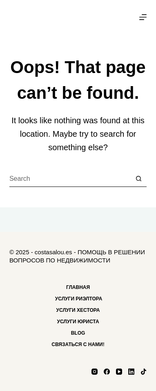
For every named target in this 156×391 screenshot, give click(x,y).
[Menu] (143, 17)
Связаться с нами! (77, 344)
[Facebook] (107, 372)
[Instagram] (94, 372)
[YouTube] (119, 372)
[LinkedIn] (131, 372)
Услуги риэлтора (78, 299)
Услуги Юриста (78, 321)
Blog (78, 333)
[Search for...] (69, 179)
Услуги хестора (78, 310)
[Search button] (138, 179)
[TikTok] (143, 372)
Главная (78, 287)
